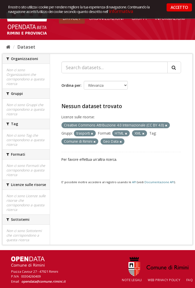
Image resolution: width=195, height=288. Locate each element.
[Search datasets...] (114, 67)
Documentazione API (159, 182)
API (134, 182)
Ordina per (70, 85)
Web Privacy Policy (164, 280)
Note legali (132, 280)
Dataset (26, 47)
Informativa (121, 11)
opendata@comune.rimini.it (43, 281)
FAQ (189, 280)
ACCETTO (179, 7)
